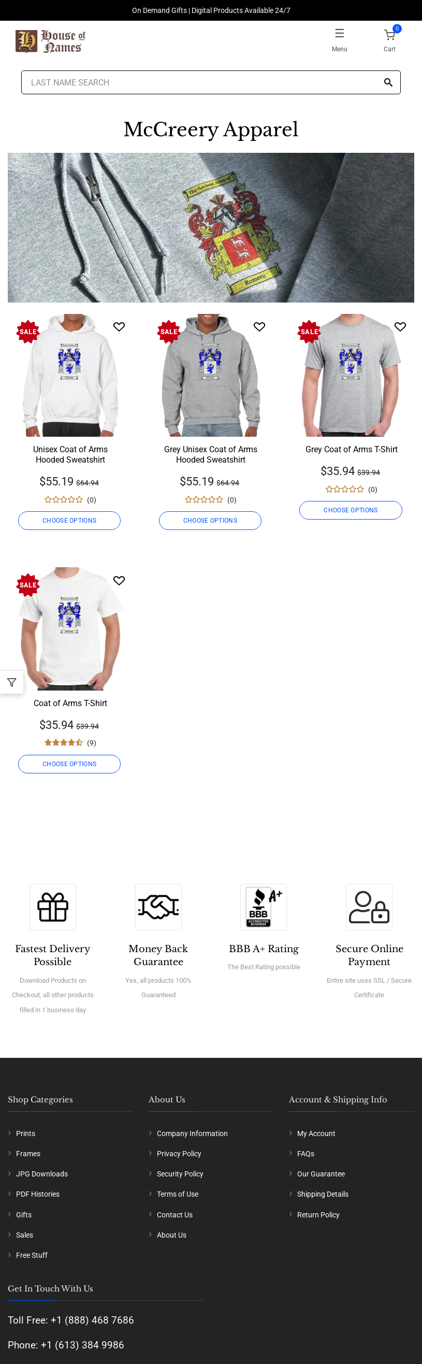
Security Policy (180, 1174)
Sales (24, 1235)
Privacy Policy (179, 1154)
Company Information (192, 1133)
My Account (316, 1133)
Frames (28, 1154)
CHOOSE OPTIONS (70, 520)
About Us (171, 1235)
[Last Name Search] (211, 82)
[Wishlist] (119, 327)
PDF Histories (38, 1194)
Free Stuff (32, 1255)
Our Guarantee (321, 1174)
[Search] (388, 83)
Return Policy (318, 1215)
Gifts (24, 1215)
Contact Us (175, 1215)
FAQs (305, 1154)
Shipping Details (322, 1194)
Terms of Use (177, 1194)
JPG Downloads (42, 1174)
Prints (25, 1133)
